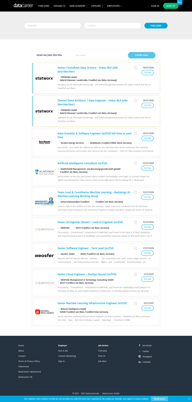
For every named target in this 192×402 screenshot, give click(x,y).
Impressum (23, 366)
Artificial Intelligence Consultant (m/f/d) (82, 163)
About (21, 351)
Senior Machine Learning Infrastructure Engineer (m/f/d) (92, 303)
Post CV (101, 356)
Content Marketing (67, 356)
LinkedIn (146, 362)
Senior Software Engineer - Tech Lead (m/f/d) (86, 248)
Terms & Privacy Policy (29, 361)
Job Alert (102, 361)
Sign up (170, 5)
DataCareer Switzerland (29, 372)
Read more (159, 399)
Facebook (147, 345)
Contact (22, 356)
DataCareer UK (25, 377)
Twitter (145, 351)
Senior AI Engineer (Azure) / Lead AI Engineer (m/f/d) (90, 222)
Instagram (147, 356)
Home (21, 345)
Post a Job (63, 351)
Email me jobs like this (49, 55)
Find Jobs (155, 25)
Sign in (155, 5)
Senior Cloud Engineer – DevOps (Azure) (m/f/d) (87, 274)
